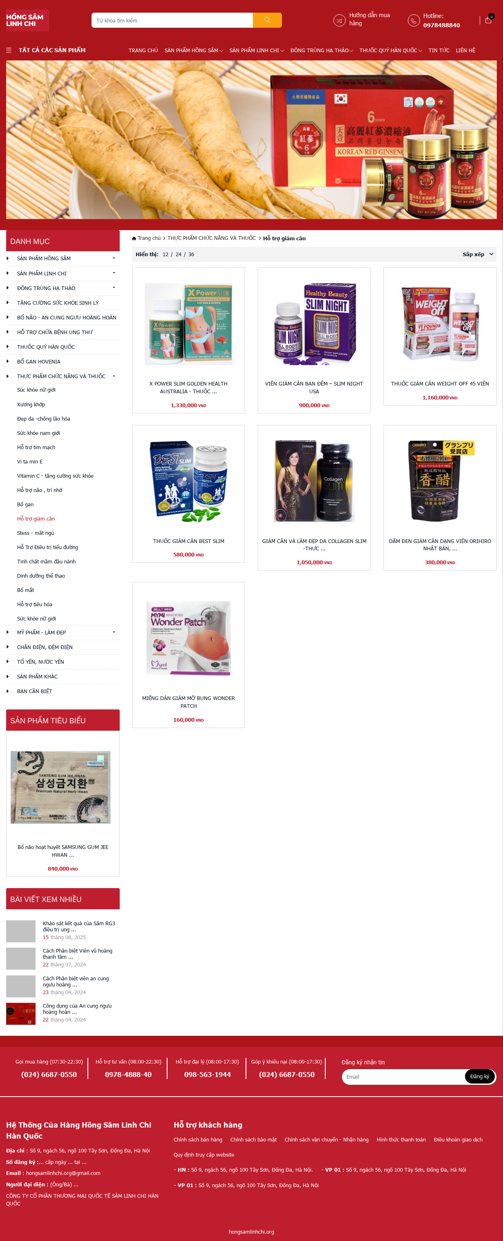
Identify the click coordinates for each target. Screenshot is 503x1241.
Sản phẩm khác (37, 676)
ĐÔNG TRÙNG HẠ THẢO (322, 50)
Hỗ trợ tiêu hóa (34, 604)
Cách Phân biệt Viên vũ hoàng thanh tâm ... (77, 953)
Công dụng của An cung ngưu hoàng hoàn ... (77, 1008)
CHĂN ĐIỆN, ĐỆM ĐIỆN (45, 647)
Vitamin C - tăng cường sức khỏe (55, 475)
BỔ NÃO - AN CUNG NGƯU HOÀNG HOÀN (66, 317)
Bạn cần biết (34, 691)
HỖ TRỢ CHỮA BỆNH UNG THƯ (54, 332)
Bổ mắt (25, 590)
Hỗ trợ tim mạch (36, 447)
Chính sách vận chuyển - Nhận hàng (327, 1139)
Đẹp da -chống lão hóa (43, 418)
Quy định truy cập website (204, 1154)
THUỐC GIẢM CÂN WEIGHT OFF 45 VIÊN (440, 383)
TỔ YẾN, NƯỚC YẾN (40, 661)
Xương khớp (31, 404)
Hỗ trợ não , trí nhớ (39, 490)
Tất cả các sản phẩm (46, 49)
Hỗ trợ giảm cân (36, 518)
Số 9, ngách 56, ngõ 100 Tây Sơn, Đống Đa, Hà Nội (393, 1169)
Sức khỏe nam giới (38, 433)
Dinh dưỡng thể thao (41, 575)
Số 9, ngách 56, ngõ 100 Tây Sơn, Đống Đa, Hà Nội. (243, 1169)
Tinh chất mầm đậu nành (46, 561)
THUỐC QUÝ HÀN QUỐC (391, 50)
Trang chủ (143, 50)
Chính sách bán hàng (198, 1139)
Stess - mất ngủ (35, 533)
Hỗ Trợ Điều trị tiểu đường (47, 547)
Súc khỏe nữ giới (36, 389)
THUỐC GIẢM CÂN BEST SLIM (188, 541)
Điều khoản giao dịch (458, 1139)
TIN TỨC (439, 50)
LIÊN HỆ (465, 50)
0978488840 (441, 25)
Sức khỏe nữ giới (36, 618)
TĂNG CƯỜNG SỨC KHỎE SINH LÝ (57, 302)
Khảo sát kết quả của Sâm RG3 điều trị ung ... (79, 926)
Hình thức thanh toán (401, 1139)
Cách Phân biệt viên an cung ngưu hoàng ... (76, 981)
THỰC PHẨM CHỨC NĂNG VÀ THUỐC (61, 376)
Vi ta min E (29, 461)
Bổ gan (25, 504)
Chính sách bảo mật (253, 1139)
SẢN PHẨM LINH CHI (257, 50)
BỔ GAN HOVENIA (38, 361)
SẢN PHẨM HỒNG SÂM (194, 50)
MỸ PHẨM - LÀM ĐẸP (41, 632)
